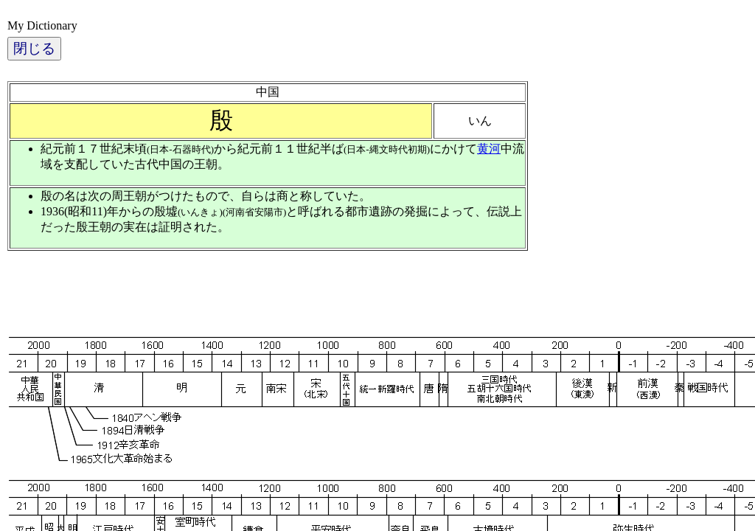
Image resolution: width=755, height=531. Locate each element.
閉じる (34, 48)
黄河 (489, 148)
